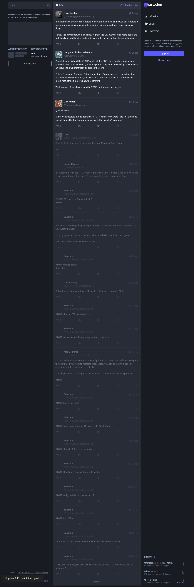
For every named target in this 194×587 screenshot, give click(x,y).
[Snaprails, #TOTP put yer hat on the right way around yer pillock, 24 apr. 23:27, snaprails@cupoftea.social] (97, 335)
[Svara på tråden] (58, 44)
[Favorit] (98, 44)
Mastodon (32, 17)
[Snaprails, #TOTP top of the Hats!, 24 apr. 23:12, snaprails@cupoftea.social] (97, 401)
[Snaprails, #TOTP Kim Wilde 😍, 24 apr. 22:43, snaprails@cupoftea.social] (97, 517)
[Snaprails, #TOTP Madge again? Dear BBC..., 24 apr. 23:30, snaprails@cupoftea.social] (97, 265)
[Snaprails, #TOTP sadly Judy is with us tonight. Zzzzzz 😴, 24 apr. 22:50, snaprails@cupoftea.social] (97, 493)
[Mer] (137, 44)
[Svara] (58, 182)
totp (59, 5)
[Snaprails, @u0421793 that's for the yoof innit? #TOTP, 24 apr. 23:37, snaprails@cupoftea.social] (97, 199)
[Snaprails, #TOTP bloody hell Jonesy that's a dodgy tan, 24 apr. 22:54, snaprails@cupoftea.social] (97, 470)
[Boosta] (79, 44)
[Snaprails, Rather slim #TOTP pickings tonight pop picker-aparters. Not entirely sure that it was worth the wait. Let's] (97, 232)
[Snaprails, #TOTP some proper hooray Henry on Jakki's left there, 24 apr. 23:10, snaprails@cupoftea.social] (97, 424)
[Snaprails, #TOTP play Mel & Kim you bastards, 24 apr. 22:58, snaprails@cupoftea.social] (97, 447)
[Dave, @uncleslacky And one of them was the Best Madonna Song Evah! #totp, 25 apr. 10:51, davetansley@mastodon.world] (97, 145)
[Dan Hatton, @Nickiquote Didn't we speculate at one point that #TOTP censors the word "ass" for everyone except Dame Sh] (97, 113)
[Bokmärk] (117, 44)
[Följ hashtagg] (136, 5)
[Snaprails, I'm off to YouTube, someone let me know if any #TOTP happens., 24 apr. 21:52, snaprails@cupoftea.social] (97, 540)
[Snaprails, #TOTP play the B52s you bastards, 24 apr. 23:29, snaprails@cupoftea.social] (97, 312)
